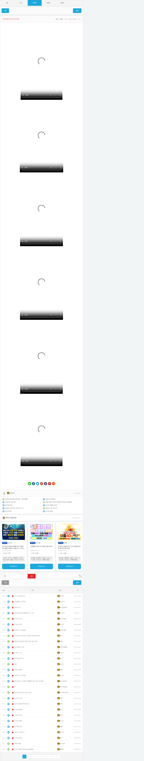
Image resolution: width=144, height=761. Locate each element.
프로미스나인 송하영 (20, 630)
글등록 (77, 10)
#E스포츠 (16, 559)
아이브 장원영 (18, 669)
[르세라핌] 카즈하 (19, 647)
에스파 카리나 (18, 618)
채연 (15, 664)
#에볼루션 (15, 558)
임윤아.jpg (17, 607)
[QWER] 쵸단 (18, 726)
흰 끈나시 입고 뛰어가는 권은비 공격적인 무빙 (27, 635)
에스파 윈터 (8, 511)
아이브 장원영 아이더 (51, 505)
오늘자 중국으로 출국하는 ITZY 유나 (24, 613)
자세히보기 (14, 566)
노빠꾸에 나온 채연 (10, 502)
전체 (5, 582)
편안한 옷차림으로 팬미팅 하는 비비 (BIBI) (26, 641)
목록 (5, 10)
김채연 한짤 (17, 743)
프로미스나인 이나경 (51, 508)
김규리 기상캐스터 (19, 732)
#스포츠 (5, 558)
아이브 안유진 (49, 511)
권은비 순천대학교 (51, 499)
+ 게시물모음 (77, 493)
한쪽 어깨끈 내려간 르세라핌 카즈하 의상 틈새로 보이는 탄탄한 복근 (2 (60, 502)
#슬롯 (7, 559)
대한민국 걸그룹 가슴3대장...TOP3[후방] (16, 499)
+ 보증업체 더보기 (76, 518)
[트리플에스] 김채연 (19, 601)
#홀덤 (11, 559)
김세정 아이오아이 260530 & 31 (14, 508)
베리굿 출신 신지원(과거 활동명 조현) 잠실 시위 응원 (28, 681)
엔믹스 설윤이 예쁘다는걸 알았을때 (24, 749)
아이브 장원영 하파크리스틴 (22, 704)
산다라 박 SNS (18, 698)
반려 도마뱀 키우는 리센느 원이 (23, 692)
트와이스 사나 (18, 652)
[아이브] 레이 (8, 505)
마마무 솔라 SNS (19, 658)
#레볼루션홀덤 (46, 559)
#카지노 (10, 558)
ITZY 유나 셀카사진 (19, 596)
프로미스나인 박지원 (20, 675)
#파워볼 (33, 558)
